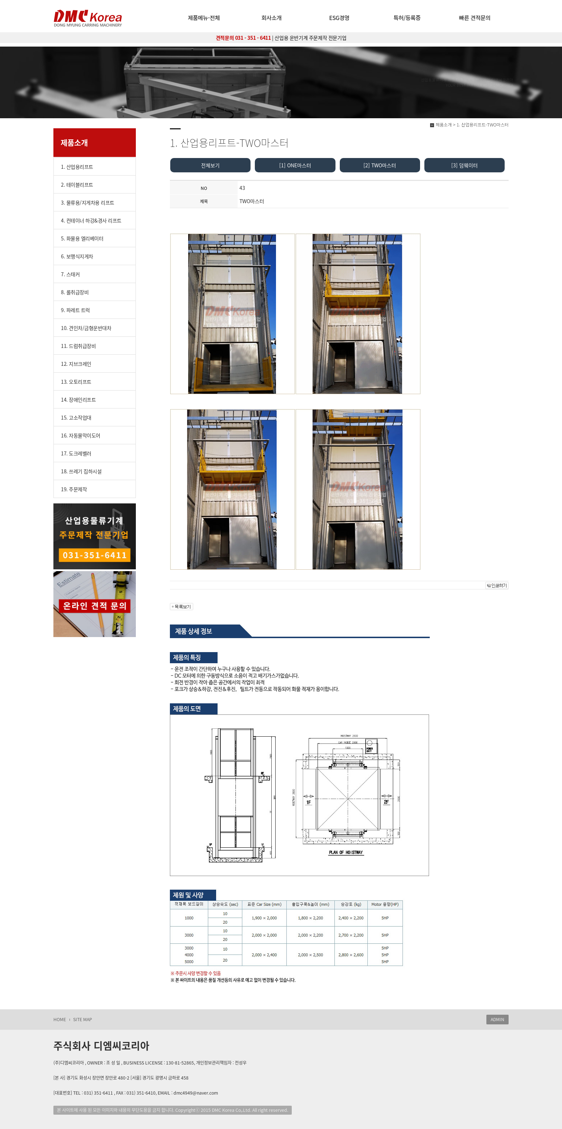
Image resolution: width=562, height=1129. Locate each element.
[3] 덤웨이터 (464, 165)
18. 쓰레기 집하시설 (81, 471)
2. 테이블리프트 (77, 184)
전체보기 (210, 165)
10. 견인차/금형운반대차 (86, 327)
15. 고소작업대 (76, 417)
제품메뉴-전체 (204, 18)
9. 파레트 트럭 (75, 310)
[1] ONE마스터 (295, 165)
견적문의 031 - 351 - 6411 (243, 37)
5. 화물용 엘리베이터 (82, 238)
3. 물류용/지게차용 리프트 (87, 202)
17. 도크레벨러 (76, 453)
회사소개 (272, 18)
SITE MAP (82, 1019)
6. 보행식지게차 (77, 256)
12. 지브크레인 (76, 363)
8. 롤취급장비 (75, 292)
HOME (59, 1019)
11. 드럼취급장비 (78, 345)
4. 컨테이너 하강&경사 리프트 (91, 220)
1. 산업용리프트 (77, 166)
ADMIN (497, 1019)
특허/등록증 (407, 18)
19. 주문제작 (74, 489)
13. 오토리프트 (76, 381)
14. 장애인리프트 (78, 399)
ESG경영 (339, 18)
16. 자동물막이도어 (80, 435)
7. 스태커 (70, 274)
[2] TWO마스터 (379, 165)
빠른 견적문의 (475, 18)
